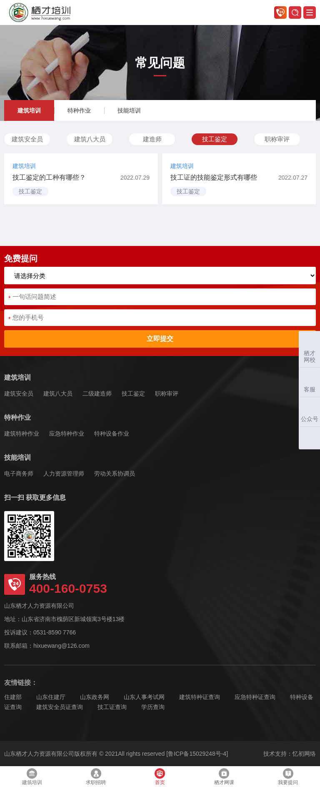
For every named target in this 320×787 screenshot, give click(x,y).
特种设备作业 (111, 433)
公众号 (308, 411)
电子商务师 (18, 473)
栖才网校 (309, 349)
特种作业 (79, 110)
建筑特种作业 (21, 433)
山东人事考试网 (144, 697)
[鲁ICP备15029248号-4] (197, 753)
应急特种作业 (66, 433)
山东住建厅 (50, 697)
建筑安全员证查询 (59, 707)
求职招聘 (96, 776)
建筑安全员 (27, 139)
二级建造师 (97, 393)
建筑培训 (29, 110)
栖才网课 (224, 776)
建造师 (152, 139)
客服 (307, 382)
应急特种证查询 (255, 697)
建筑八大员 (89, 139)
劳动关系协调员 (114, 473)
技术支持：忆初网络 (289, 753)
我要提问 (288, 776)
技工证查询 (112, 707)
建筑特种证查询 (199, 697)
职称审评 (277, 139)
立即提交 (160, 338)
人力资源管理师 (63, 473)
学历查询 (153, 707)
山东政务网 (94, 697)
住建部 (13, 697)
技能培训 (129, 110)
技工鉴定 (214, 139)
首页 (160, 776)
